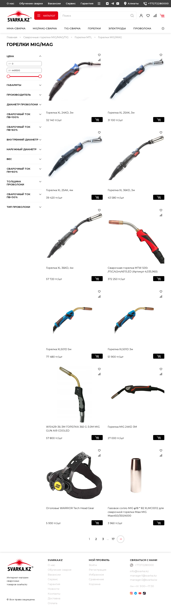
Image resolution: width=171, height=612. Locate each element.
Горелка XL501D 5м (58, 349)
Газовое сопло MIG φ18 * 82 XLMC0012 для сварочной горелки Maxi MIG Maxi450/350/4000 (136, 512)
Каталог (46, 16)
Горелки (94, 28)
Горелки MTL (83, 37)
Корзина (94, 584)
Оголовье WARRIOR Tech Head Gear (70, 508)
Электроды (117, 28)
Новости (53, 588)
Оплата (52, 603)
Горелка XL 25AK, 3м (121, 112)
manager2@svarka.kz (143, 579)
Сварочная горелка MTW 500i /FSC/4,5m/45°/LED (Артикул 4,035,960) (133, 269)
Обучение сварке (31, 3)
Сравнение (96, 579)
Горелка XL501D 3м (120, 349)
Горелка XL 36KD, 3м (121, 190)
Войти (93, 565)
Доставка (54, 598)
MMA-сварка (16, 28)
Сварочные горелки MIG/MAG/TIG (45, 37)
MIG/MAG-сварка (45, 28)
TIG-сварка (72, 28)
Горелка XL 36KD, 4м (59, 267)
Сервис (71, 3)
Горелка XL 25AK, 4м (59, 190)
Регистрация (97, 569)
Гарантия (87, 3)
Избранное (96, 574)
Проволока (142, 28)
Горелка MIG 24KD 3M (122, 426)
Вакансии (54, 3)
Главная (12, 37)
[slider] (8, 76)
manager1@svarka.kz (143, 575)
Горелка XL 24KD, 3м (59, 112)
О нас (10, 3)
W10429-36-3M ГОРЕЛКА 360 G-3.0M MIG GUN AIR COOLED (73, 428)
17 (113, 539)
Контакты (54, 593)
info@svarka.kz (139, 571)
